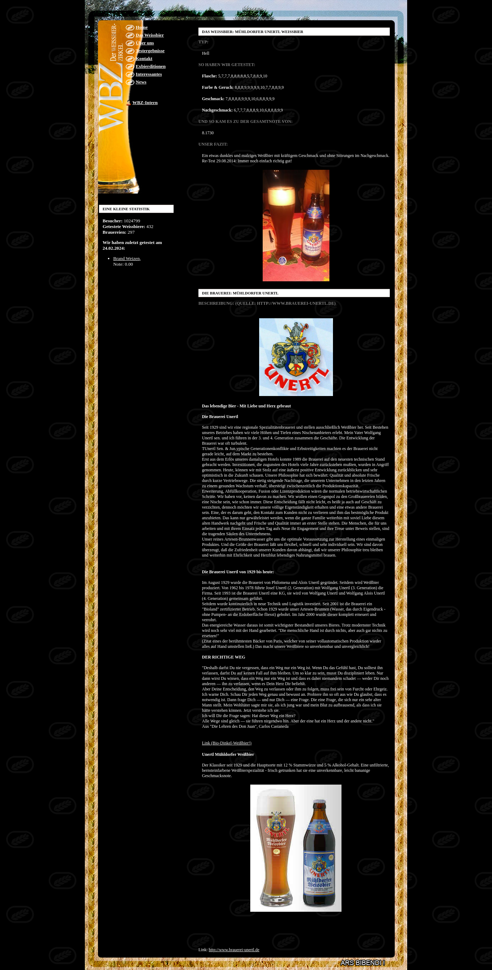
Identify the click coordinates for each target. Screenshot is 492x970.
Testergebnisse (150, 50)
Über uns (145, 42)
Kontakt (144, 58)
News (141, 82)
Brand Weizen (126, 258)
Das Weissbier (150, 35)
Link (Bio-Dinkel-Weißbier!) (226, 743)
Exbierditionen (150, 66)
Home (142, 27)
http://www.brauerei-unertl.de (234, 949)
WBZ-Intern (145, 102)
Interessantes (149, 74)
